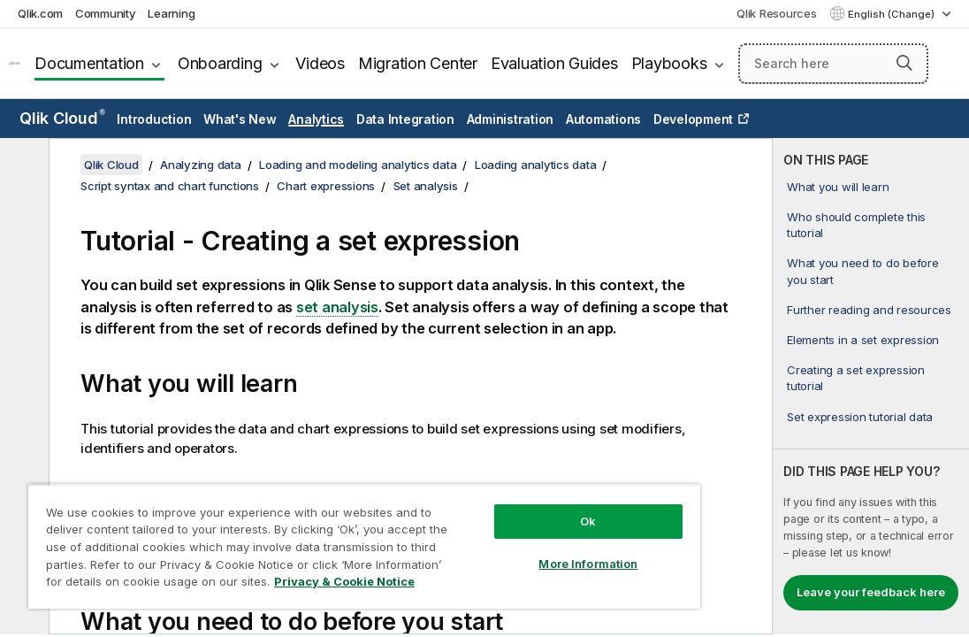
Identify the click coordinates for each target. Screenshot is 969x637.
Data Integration (405, 119)
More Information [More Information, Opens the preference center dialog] (495, 533)
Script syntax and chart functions (169, 186)
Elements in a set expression (863, 340)
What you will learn (838, 187)
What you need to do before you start (863, 271)
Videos (320, 63)
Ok (495, 490)
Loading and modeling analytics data (357, 164)
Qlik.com (40, 13)
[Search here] (833, 63)
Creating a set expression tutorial (856, 378)
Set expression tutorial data (860, 417)
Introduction (154, 119)
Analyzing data (200, 164)
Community (105, 13)
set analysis (337, 307)
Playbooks (669, 63)
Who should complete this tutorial (856, 225)
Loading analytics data (536, 164)
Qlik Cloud (62, 118)
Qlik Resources (776, 13)
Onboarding (220, 63)
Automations (603, 119)
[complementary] (871, 386)
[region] (309, 531)
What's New (240, 119)
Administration (510, 119)
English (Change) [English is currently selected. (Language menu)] (892, 14)
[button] (904, 63)
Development (693, 119)
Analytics (316, 119)
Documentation (89, 63)
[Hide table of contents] (22, 165)
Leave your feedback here (871, 592)
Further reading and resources (869, 310)
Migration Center (417, 63)
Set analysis (425, 186)
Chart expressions (326, 186)
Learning (171, 13)
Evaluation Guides (554, 63)
